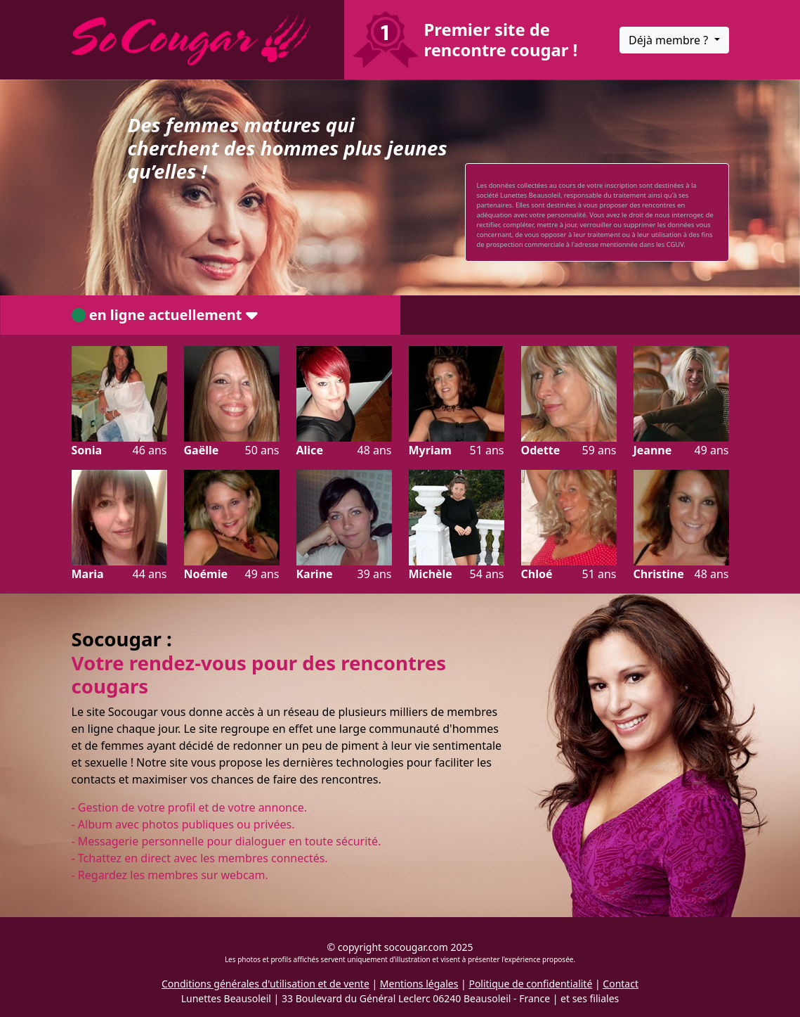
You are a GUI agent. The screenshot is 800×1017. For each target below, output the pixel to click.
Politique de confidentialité (530, 983)
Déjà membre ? (670, 40)
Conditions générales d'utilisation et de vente (265, 983)
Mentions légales (419, 983)
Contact (620, 983)
